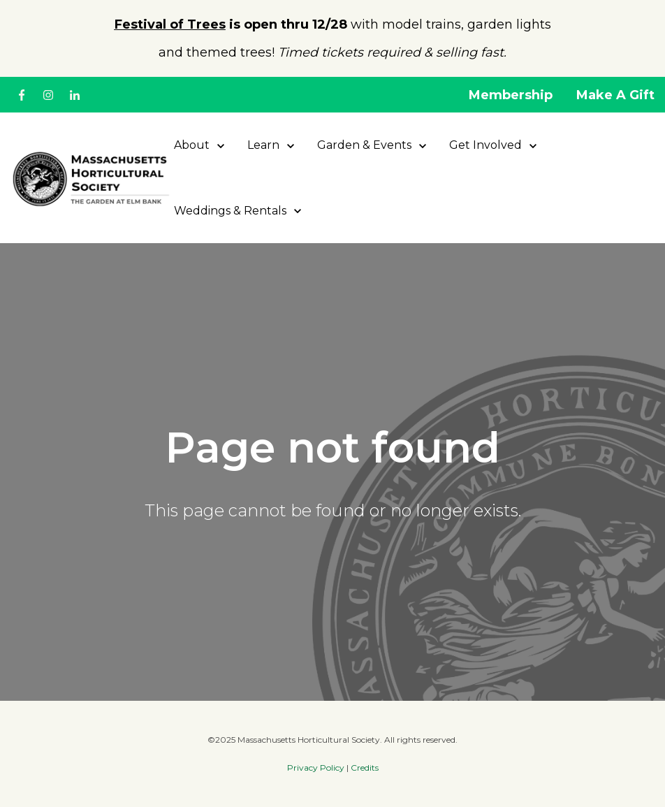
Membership (511, 95)
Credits (365, 767)
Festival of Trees (170, 24)
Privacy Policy (315, 767)
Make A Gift (615, 95)
